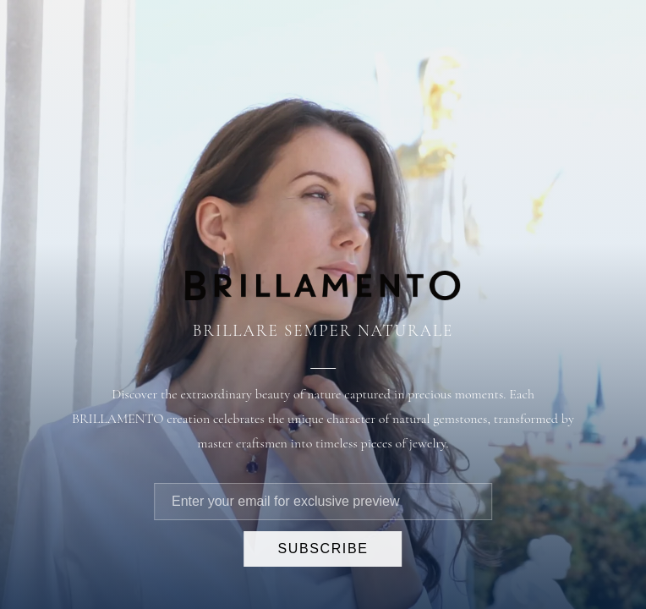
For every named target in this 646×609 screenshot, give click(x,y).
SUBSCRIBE (323, 548)
